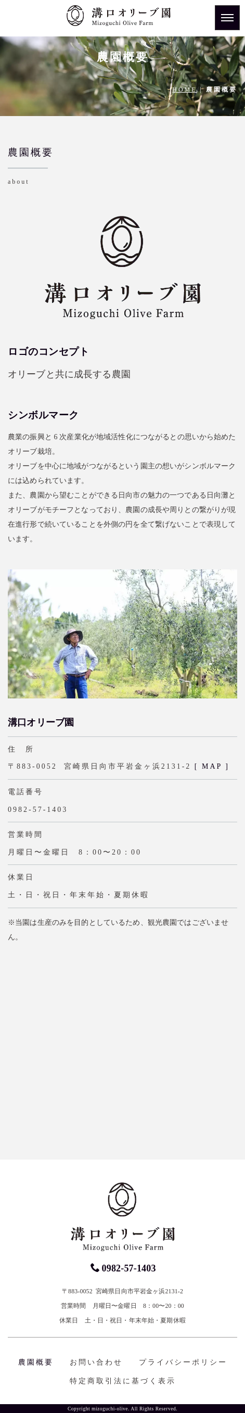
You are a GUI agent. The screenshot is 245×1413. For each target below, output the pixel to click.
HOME (184, 89)
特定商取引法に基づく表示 (123, 1381)
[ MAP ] (212, 766)
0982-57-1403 (123, 1268)
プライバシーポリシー (183, 1362)
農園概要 (36, 1362)
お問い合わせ (96, 1362)
